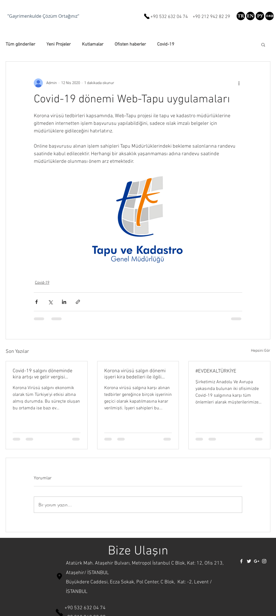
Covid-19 (165, 44)
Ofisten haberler (130, 44)
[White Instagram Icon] (264, 561)
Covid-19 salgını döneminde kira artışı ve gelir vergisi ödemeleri (42, 374)
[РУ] (260, 16)
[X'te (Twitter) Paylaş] (50, 301)
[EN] (250, 16)
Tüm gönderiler (20, 44)
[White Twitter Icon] (249, 561)
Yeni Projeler (58, 44)
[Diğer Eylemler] (238, 83)
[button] (269, 16)
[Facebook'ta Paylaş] (36, 301)
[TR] (241, 16)
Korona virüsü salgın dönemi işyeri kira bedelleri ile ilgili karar (135, 374)
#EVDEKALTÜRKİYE (215, 371)
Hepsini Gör (260, 350)
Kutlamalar (92, 44)
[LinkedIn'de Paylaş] (64, 301)
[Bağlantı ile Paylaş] (78, 301)
